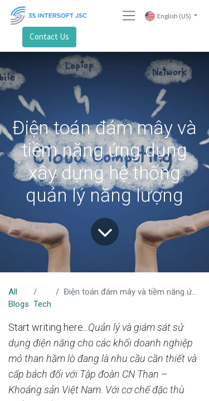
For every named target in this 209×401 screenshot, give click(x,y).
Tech (42, 304)
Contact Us (49, 36)
